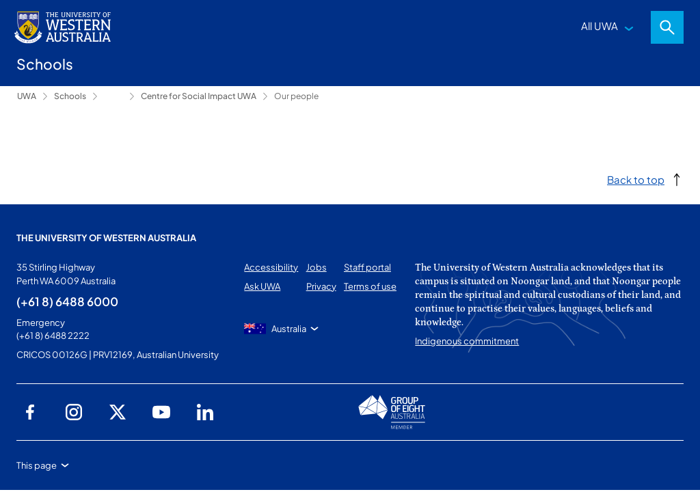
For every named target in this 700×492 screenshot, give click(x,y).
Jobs (316, 267)
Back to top (635, 179)
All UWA (599, 25)
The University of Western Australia (106, 237)
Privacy (321, 286)
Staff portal (367, 267)
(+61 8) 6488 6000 (67, 301)
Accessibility (271, 267)
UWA (26, 96)
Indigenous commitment (467, 341)
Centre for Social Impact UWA (198, 96)
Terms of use (370, 286)
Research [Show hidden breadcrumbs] (113, 96)
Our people (296, 96)
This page (36, 465)
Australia (288, 328)
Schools (70, 96)
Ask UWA (262, 286)
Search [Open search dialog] (667, 27)
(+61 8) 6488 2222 (53, 335)
